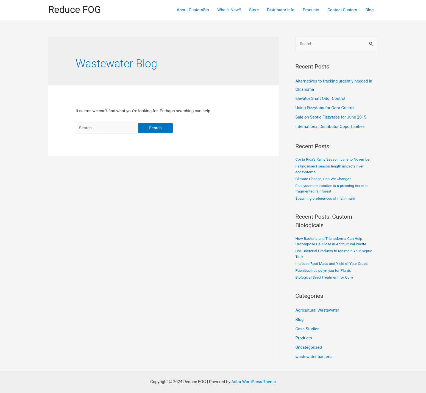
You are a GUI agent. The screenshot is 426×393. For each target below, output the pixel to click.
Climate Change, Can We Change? (323, 179)
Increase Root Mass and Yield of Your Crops (332, 263)
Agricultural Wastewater (317, 310)
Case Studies (307, 328)
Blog (370, 9)
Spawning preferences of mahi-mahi (325, 198)
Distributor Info (280, 9)
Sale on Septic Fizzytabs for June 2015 (331, 117)
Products (311, 9)
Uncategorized (309, 347)
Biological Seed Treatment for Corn (324, 277)
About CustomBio (193, 9)
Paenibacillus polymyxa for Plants (323, 270)
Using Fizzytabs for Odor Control (325, 107)
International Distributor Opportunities (330, 126)
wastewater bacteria (314, 356)
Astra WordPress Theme (253, 381)
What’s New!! (229, 9)
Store (254, 9)
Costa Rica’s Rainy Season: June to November (333, 159)
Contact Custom (342, 9)
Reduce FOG (74, 9)
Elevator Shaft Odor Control (320, 98)
